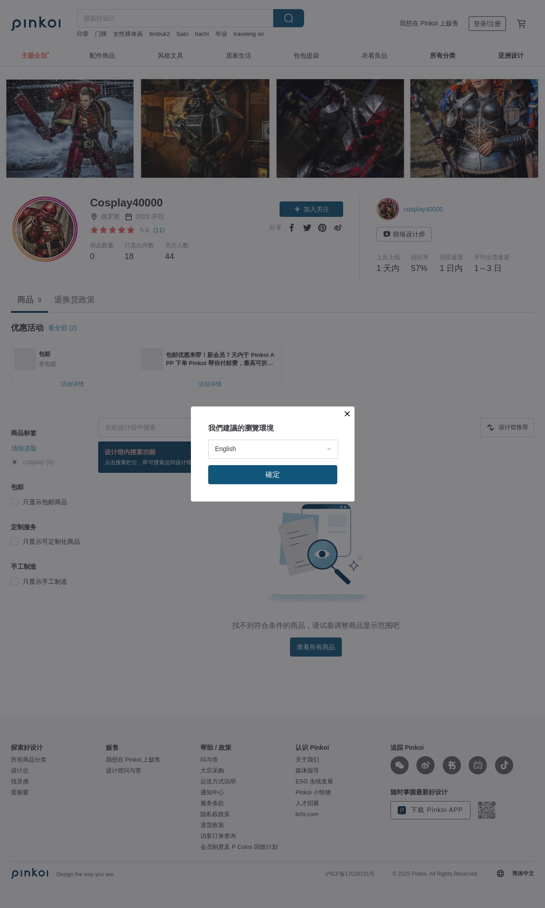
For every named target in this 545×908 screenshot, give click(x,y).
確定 (272, 569)
